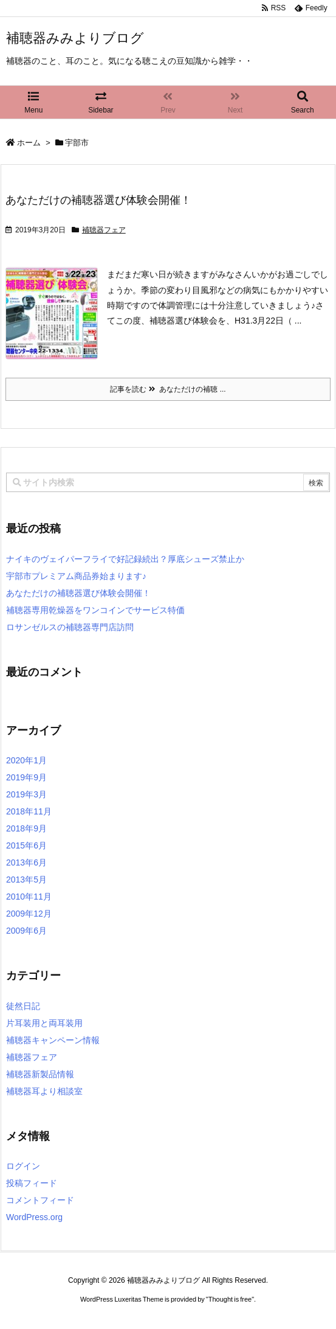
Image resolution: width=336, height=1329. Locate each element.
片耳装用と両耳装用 (44, 1023)
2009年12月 (29, 913)
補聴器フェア (104, 230)
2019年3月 (26, 794)
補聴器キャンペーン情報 (53, 1040)
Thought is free (230, 1299)
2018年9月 (26, 828)
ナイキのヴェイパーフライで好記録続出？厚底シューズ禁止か (125, 559)
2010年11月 (29, 896)
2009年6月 (26, 930)
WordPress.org (34, 1217)
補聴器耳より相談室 (44, 1091)
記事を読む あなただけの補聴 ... (167, 389)
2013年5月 (26, 879)
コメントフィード (40, 1200)
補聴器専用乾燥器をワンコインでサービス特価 (95, 610)
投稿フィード (31, 1183)
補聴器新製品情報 (40, 1074)
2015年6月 (26, 845)
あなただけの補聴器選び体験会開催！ (98, 200)
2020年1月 (26, 760)
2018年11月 (29, 811)
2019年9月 (26, 777)
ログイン (23, 1166)
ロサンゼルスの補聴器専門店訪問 (70, 627)
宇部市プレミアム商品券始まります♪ (76, 576)
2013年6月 (26, 862)
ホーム (29, 142)
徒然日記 (23, 1006)
